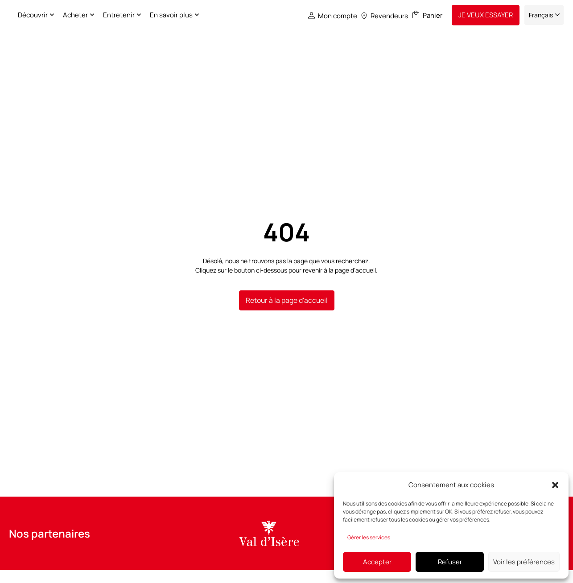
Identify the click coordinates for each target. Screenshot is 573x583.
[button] (555, 485)
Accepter (377, 562)
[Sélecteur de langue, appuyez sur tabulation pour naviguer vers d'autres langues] (544, 14)
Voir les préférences (524, 562)
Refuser (450, 562)
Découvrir (81, 15)
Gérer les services (368, 537)
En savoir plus (220, 15)
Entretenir (168, 15)
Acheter (124, 15)
